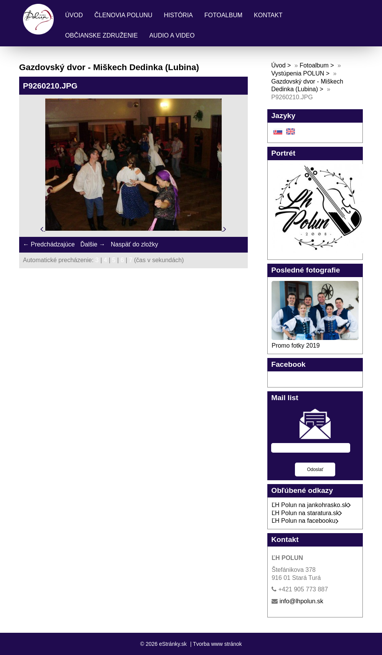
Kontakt (268, 15)
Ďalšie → (92, 244)
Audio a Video (171, 35)
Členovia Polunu (123, 15)
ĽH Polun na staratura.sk (307, 513)
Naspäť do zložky (134, 244)
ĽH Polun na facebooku (305, 520)
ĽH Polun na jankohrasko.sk (311, 505)
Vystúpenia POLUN (297, 73)
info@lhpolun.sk (301, 601)
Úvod (74, 15)
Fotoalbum (223, 15)
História (178, 15)
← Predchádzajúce (49, 244)
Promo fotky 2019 (295, 345)
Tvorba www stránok (217, 644)
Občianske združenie (101, 35)
